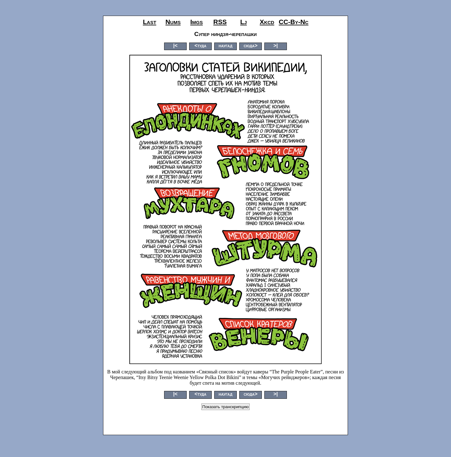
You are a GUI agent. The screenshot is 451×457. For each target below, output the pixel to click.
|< (175, 45)
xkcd (267, 21)
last (149, 21)
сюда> (250, 45)
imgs (196, 21)
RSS (220, 21)
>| (275, 45)
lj (243, 21)
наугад (225, 45)
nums (172, 21)
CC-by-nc (293, 21)
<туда (200, 45)
